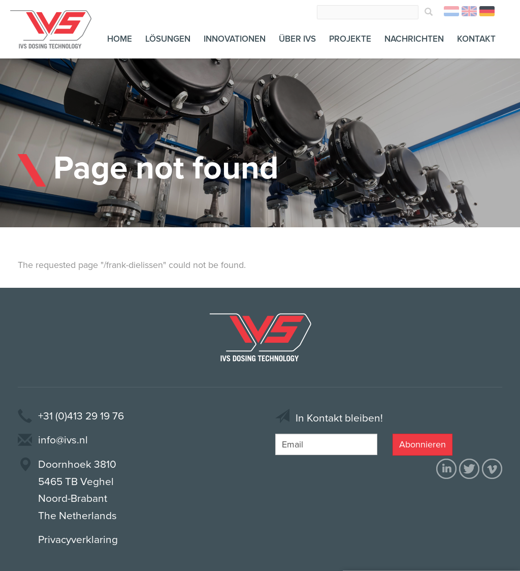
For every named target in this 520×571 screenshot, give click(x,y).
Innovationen (235, 39)
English (469, 11)
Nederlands (451, 11)
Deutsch (487, 11)
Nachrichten (414, 39)
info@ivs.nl (63, 440)
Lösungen (167, 39)
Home (119, 39)
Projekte (350, 39)
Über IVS (297, 39)
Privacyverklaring (78, 539)
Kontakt (476, 39)
